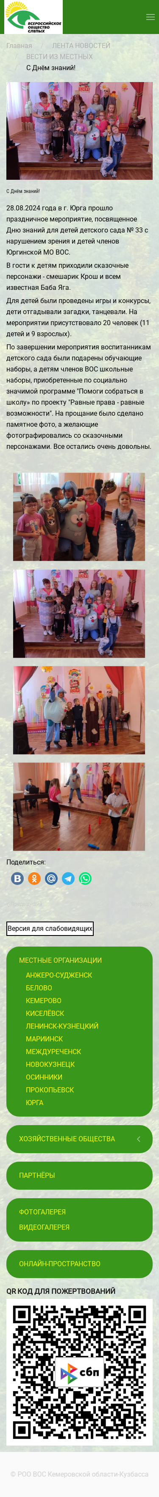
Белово (39, 988)
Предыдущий (24, 904)
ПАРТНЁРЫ (37, 1175)
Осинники (44, 1077)
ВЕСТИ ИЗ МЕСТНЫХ (59, 57)
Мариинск (44, 1039)
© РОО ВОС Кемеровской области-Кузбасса (79, 1474)
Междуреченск (53, 1052)
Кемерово (43, 1001)
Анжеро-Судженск (59, 975)
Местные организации (60, 960)
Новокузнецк (50, 1064)
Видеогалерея (44, 1227)
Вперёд (142, 904)
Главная (19, 46)
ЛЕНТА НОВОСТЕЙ (81, 46)
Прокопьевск (50, 1090)
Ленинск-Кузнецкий (62, 1026)
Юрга (34, 1103)
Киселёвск (45, 1013)
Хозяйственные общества (67, 1139)
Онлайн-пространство (59, 1264)
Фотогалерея (42, 1212)
